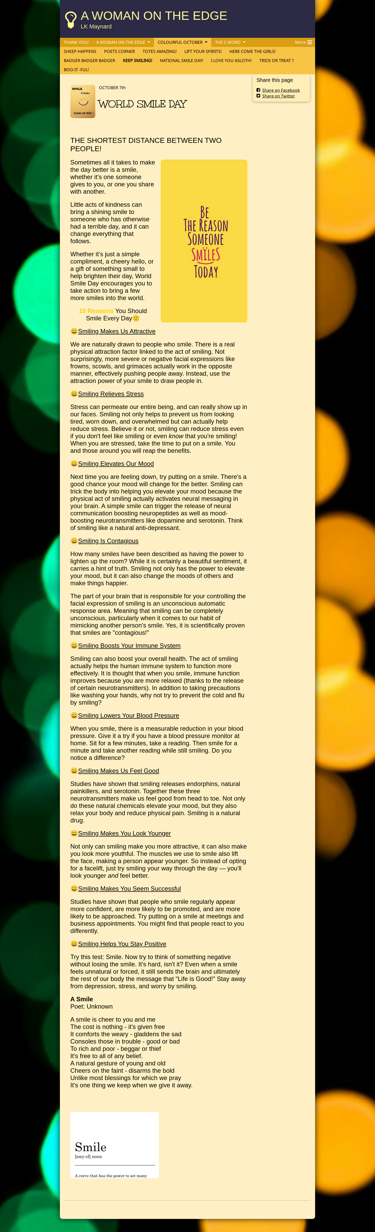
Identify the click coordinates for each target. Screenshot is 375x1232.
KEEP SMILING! (137, 60)
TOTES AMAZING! (160, 51)
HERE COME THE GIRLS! (252, 51)
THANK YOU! (76, 42)
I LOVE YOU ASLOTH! (231, 60)
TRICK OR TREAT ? (276, 60)
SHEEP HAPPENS (80, 51)
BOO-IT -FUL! (76, 69)
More (303, 41)
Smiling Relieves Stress (111, 393)
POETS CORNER (119, 51)
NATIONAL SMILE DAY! (181, 60)
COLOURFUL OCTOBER (180, 42)
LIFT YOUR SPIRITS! (203, 51)
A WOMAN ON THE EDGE (154, 15)
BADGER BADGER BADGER (89, 60)
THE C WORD (228, 42)
